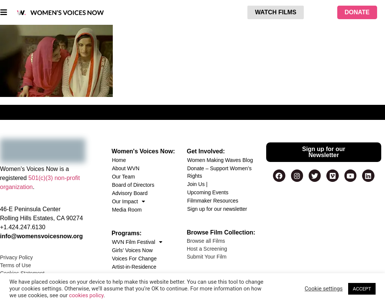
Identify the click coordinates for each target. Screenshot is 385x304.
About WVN (125, 168)
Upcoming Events (208, 192)
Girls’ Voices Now (132, 250)
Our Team (123, 177)
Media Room (127, 210)
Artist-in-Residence (134, 267)
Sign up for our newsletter (217, 209)
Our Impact (128, 201)
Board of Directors (133, 185)
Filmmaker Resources (212, 201)
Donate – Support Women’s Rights (219, 172)
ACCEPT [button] (362, 289)
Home (119, 160)
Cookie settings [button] (324, 288)
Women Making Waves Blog (220, 160)
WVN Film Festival (137, 242)
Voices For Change (134, 259)
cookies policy (86, 295)
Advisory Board (130, 193)
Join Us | (197, 184)
